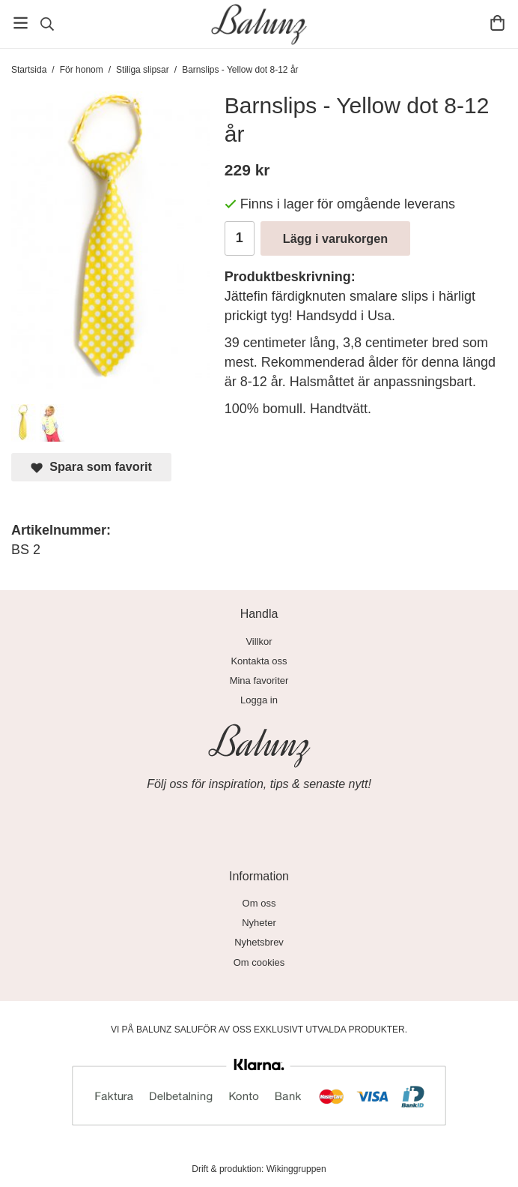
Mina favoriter (259, 680)
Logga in (259, 700)
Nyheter (259, 922)
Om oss (259, 903)
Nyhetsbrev (259, 942)
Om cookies (259, 962)
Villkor (259, 641)
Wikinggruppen (296, 1169)
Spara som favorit (91, 467)
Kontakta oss (259, 661)
